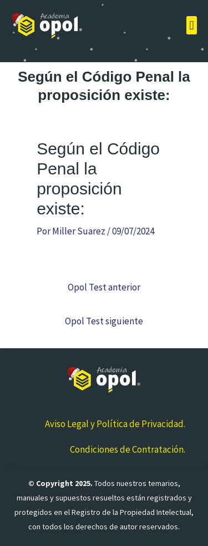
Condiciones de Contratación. (127, 449)
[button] (191, 25)
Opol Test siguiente (104, 321)
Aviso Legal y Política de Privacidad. (115, 424)
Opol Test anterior (104, 287)
